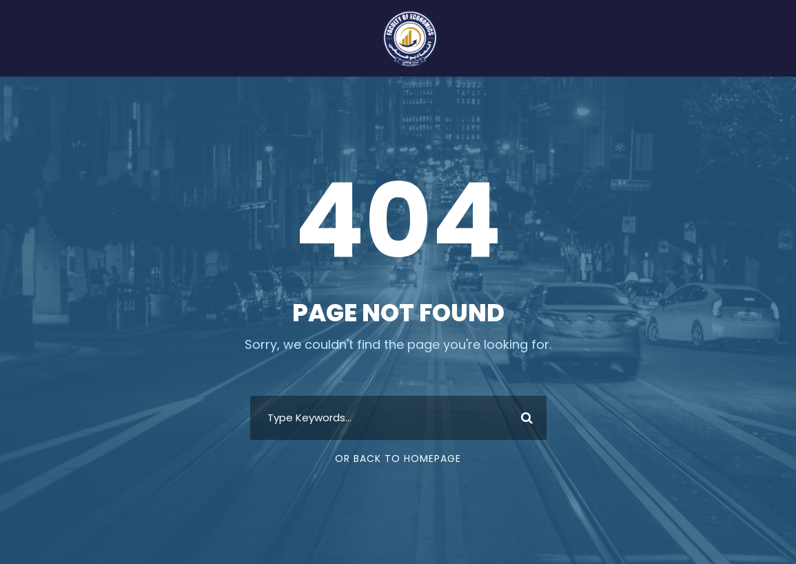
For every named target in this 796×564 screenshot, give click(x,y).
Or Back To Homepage (398, 458)
